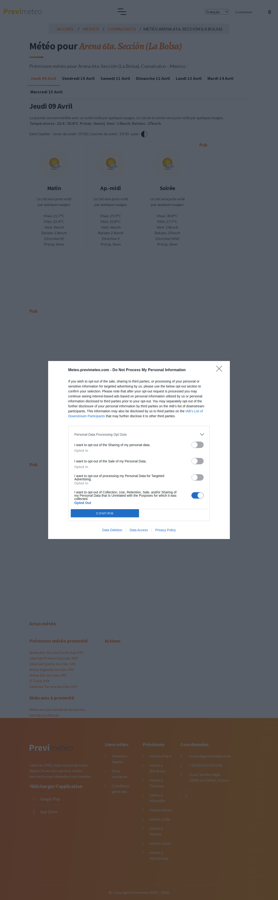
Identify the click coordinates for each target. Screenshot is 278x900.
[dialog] (139, 450)
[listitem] (139, 434)
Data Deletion (112, 530)
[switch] (197, 445)
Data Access (139, 530)
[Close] (220, 370)
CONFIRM (105, 513)
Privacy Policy (165, 530)
